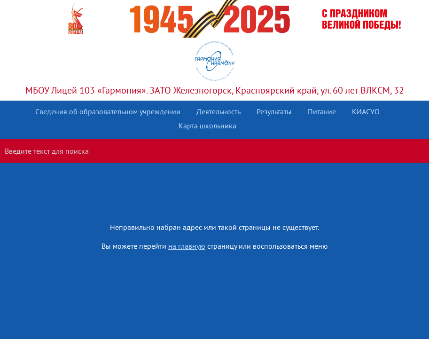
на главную (186, 246)
